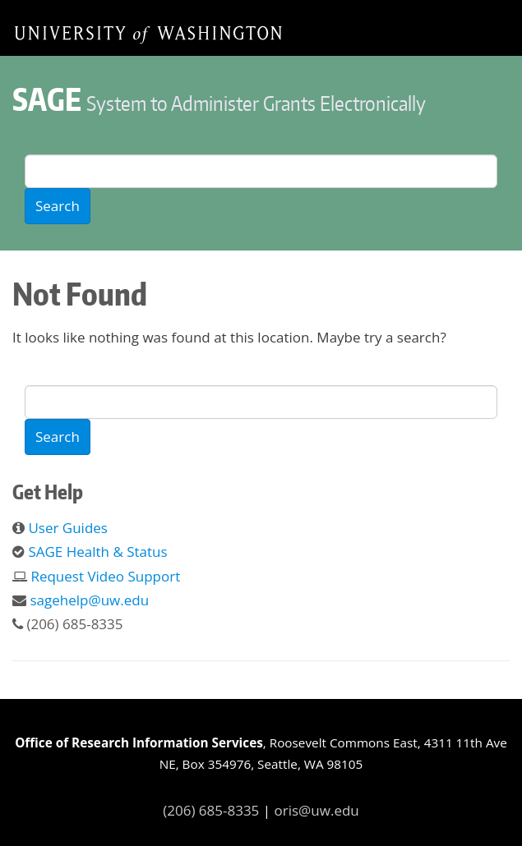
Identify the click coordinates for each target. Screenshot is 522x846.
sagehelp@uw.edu (89, 600)
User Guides (68, 527)
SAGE (46, 99)
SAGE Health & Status (97, 551)
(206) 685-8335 (211, 810)
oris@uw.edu (317, 810)
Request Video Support (105, 576)
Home (148, 34)
